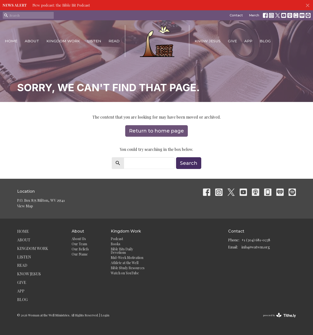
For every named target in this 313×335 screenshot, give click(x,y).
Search (188, 163)
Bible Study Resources (128, 268)
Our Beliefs (80, 249)
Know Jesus (208, 41)
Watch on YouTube (125, 273)
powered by (279, 315)
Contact (236, 15)
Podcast (117, 238)
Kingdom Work (63, 41)
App (248, 41)
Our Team (79, 244)
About (32, 41)
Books (115, 244)
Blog (265, 41)
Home (11, 41)
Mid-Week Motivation (127, 257)
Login (105, 315)
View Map (25, 205)
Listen (94, 41)
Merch (254, 15)
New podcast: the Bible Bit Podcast (61, 5)
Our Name (80, 254)
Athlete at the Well (124, 262)
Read (114, 41)
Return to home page (156, 131)
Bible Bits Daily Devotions (122, 251)
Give (232, 41)
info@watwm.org (256, 247)
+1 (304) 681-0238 (256, 239)
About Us (79, 238)
